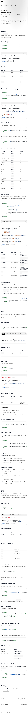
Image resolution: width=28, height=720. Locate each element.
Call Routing (6, 691)
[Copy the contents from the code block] (23, 45)
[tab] (3, 53)
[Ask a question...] (14, 707)
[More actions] (26, 2)
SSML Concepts (7, 693)
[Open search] (22, 2)
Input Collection (7, 688)
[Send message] (25, 708)
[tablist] (11, 53)
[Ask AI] (25, 45)
